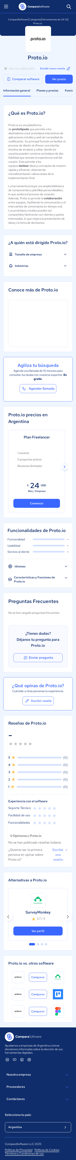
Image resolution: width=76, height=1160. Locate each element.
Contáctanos (38, 1099)
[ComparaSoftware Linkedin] (7, 1059)
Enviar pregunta (38, 657)
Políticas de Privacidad (18, 1150)
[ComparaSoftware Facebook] (21, 1059)
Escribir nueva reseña (55, 68)
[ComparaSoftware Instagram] (29, 1059)
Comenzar (37, 503)
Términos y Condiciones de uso (24, 1153)
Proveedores (38, 1087)
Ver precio (59, 79)
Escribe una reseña (60, 854)
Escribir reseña (38, 700)
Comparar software (23, 79)
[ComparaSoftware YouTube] (14, 1059)
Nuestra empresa (38, 1075)
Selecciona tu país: (18, 1115)
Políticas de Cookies (46, 1150)
